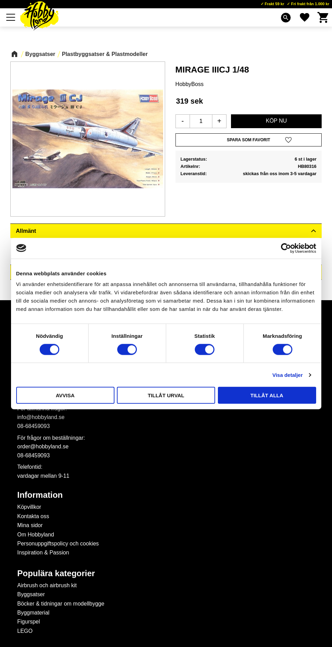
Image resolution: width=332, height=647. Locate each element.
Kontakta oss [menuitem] (33, 516)
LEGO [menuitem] (24, 631)
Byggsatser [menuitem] (31, 594)
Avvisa (65, 395)
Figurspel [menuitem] (28, 622)
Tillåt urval (166, 395)
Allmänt (26, 231)
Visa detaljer (287, 375)
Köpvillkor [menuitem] (29, 507)
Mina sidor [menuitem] (30, 525)
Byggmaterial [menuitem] (33, 613)
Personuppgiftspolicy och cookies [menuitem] (58, 543)
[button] (11, 17)
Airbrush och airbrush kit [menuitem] (47, 585)
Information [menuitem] (40, 495)
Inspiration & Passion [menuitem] (43, 552)
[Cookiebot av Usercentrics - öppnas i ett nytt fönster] (286, 248)
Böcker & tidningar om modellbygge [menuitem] (60, 604)
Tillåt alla (266, 395)
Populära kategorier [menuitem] (56, 573)
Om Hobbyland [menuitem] (35, 534)
